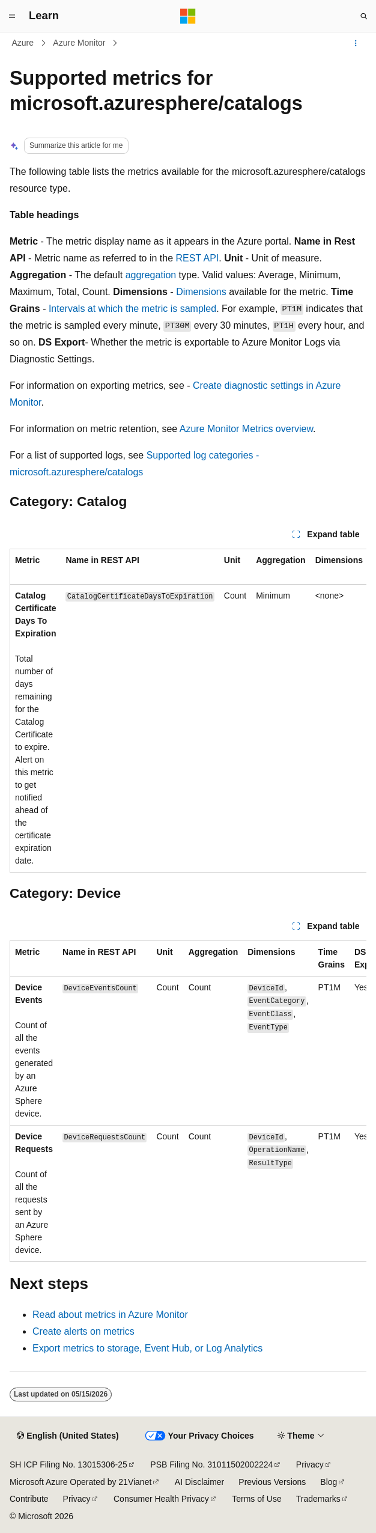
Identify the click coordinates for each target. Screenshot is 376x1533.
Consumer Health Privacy (161, 1499)
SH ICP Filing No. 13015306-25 (68, 1464)
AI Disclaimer (199, 1482)
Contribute (29, 1499)
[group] (188, 711)
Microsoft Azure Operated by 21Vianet (80, 1482)
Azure (23, 42)
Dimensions (201, 292)
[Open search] (364, 16)
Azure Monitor (79, 42)
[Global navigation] (12, 16)
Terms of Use (256, 1499)
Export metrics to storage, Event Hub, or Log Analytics (147, 1348)
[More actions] (355, 43)
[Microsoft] (188, 16)
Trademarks (318, 1499)
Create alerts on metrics (83, 1331)
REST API (197, 258)
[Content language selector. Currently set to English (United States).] (68, 1436)
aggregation (151, 275)
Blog (328, 1482)
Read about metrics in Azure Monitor (110, 1314)
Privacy (310, 1464)
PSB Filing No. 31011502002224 (211, 1464)
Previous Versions (272, 1482)
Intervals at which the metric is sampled (132, 308)
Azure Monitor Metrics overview (246, 429)
